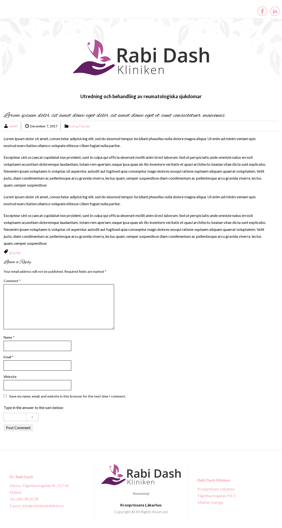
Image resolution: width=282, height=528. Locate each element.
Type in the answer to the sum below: (34, 407)
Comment (12, 281)
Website (10, 377)
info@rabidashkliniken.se (43, 505)
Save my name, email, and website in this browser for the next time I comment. (67, 396)
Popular (84, 126)
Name (9, 337)
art (11, 252)
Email (9, 357)
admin (13, 126)
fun (18, 252)
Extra (73, 126)
